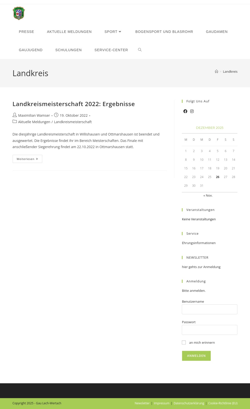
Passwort (188, 322)
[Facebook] (185, 111)
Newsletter (142, 403)
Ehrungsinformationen (199, 243)
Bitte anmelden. (194, 290)
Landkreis (230, 71)
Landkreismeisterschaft (73, 121)
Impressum (161, 403)
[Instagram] (192, 111)
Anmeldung (196, 281)
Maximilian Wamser (34, 115)
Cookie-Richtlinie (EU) (223, 403)
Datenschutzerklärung (189, 403)
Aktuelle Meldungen (34, 121)
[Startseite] (216, 71)
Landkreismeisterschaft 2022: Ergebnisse (74, 104)
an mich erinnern (198, 342)
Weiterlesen (29, 160)
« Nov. (207, 195)
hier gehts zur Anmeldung (201, 267)
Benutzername (193, 301)
